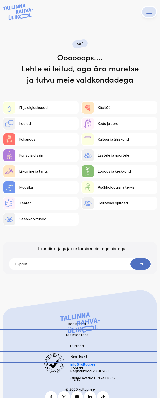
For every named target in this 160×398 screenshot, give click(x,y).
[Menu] (149, 12)
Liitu (140, 264)
